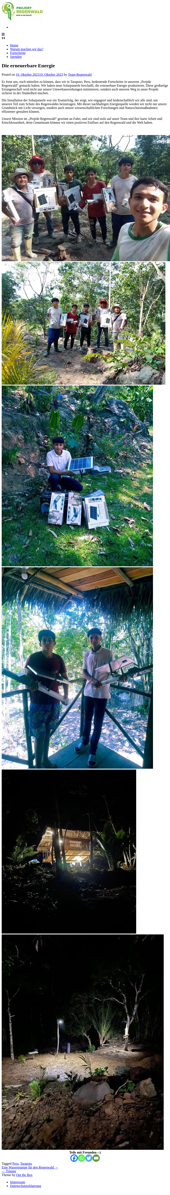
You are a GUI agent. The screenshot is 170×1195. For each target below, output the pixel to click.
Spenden (16, 56)
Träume (9, 1171)
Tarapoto (26, 1163)
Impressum (17, 1182)
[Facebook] (74, 1158)
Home (14, 45)
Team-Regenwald (80, 74)
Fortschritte (18, 53)
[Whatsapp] (81, 1158)
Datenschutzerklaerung (25, 1186)
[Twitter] (88, 1158)
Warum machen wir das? (26, 49)
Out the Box (24, 1175)
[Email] (96, 1158)
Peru (15, 1163)
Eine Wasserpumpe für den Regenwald (30, 1167)
